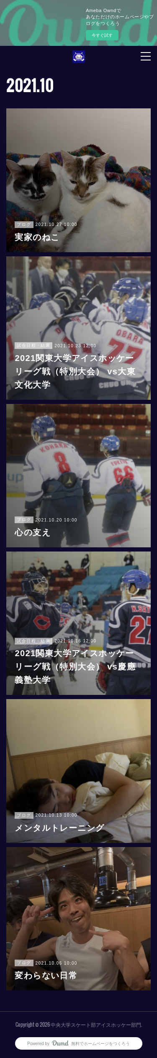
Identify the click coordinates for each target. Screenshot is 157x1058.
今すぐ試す (102, 35)
